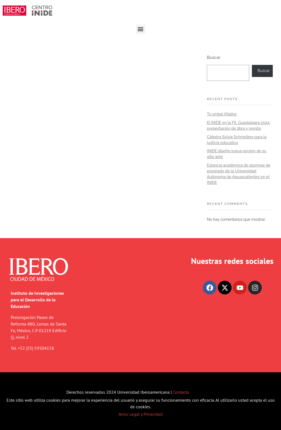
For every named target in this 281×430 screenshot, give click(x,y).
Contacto (181, 392)
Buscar (213, 57)
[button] (140, 29)
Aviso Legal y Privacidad (141, 414)
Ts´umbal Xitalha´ (222, 114)
